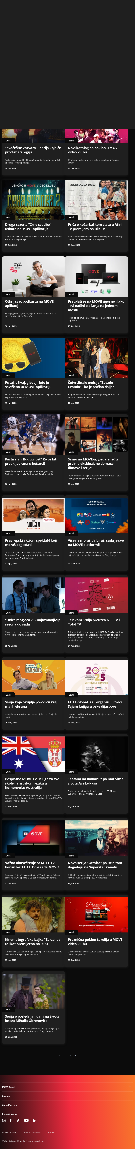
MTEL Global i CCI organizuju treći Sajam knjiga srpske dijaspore (95, 704)
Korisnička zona (9, 1105)
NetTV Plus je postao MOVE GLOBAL (90, 76)
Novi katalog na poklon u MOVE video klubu (93, 150)
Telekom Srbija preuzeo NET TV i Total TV (94, 622)
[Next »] (75, 1055)
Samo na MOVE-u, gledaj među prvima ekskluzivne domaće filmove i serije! (93, 463)
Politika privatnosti (33, 1132)
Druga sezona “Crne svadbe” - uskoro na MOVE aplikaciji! (29, 226)
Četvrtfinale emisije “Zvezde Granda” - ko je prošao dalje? (91, 384)
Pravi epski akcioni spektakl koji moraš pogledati (31, 542)
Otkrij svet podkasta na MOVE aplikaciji (29, 303)
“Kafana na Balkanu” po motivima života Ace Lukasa (95, 781)
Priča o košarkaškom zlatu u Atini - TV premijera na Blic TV (96, 226)
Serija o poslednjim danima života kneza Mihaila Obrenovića (32, 1018)
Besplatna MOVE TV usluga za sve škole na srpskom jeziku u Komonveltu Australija (32, 783)
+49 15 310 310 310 (114, 3)
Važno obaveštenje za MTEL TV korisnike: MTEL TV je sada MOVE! (32, 865)
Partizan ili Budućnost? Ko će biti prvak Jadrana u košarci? (31, 461)
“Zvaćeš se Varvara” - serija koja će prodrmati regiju (33, 150)
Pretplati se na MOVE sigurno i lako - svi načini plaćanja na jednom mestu (96, 305)
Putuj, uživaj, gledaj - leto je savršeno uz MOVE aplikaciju (28, 384)
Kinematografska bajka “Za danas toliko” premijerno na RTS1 (32, 941)
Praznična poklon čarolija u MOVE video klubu (95, 941)
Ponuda (5, 1096)
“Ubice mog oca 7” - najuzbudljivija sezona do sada (33, 622)
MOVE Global (8, 1087)
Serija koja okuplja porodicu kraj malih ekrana (31, 704)
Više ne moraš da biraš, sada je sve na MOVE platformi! (96, 542)
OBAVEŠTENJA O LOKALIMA (27, 74)
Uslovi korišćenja (10, 1132)
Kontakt (129, 3)
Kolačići (51, 1132)
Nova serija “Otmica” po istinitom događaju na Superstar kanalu (95, 865)
